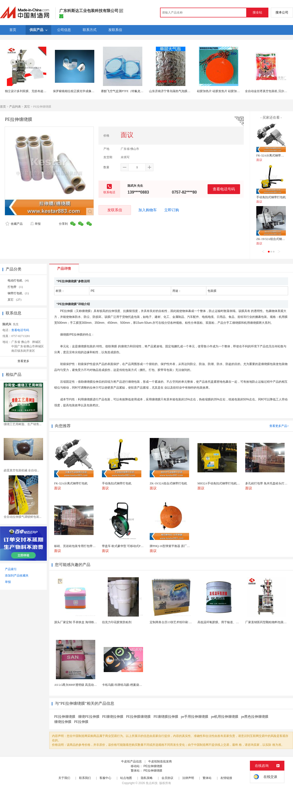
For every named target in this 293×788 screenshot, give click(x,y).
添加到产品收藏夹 (17, 575)
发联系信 (114, 210)
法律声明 (188, 778)
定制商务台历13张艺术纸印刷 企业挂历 (175, 622)
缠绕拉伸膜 (62, 722)
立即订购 (171, 210)
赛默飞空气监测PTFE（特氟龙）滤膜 (125, 91)
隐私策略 (147, 778)
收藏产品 (14, 223)
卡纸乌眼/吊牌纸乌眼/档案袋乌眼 (123, 685)
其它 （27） (15, 299)
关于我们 (64, 778)
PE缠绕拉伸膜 (112, 716)
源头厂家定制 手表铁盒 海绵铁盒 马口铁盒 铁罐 (85, 622)
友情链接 (226, 778)
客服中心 (105, 778)
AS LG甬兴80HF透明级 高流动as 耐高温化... (82, 685)
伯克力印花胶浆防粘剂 (116, 622)
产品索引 (11, 569)
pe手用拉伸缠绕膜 (194, 716)
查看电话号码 (224, 189)
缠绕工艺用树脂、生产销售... (22, 424)
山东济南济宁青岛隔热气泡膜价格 (171, 91)
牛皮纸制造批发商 (160, 761)
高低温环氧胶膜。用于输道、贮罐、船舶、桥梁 (228, 622)
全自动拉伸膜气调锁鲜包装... (22, 517)
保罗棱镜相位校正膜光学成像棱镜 (75, 91)
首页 (3, 106)
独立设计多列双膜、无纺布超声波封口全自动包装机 (39, 91)
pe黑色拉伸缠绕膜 (254, 716)
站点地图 (126, 778)
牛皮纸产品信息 (131, 761)
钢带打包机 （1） (19, 293)
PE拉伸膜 (81, 722)
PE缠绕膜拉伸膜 (165, 716)
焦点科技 (152, 783)
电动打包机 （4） (19, 280)
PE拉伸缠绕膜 (64, 716)
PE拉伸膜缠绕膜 (138, 716)
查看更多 (23, 361)
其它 (27, 106)
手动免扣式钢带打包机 (271, 197)
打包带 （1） (16, 287)
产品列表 (15, 106)
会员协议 (167, 778)
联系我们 (85, 778)
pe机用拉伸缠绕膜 (224, 716)
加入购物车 (147, 210)
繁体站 (207, 778)
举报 (35, 223)
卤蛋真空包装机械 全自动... (21, 470)
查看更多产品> (279, 426)
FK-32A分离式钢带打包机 (273, 155)
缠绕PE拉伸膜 (88, 716)
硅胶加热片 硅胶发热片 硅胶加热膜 (220, 91)
